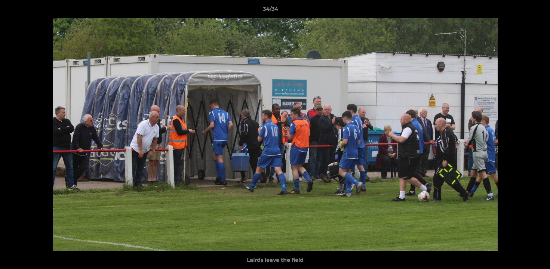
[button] (518, 10)
